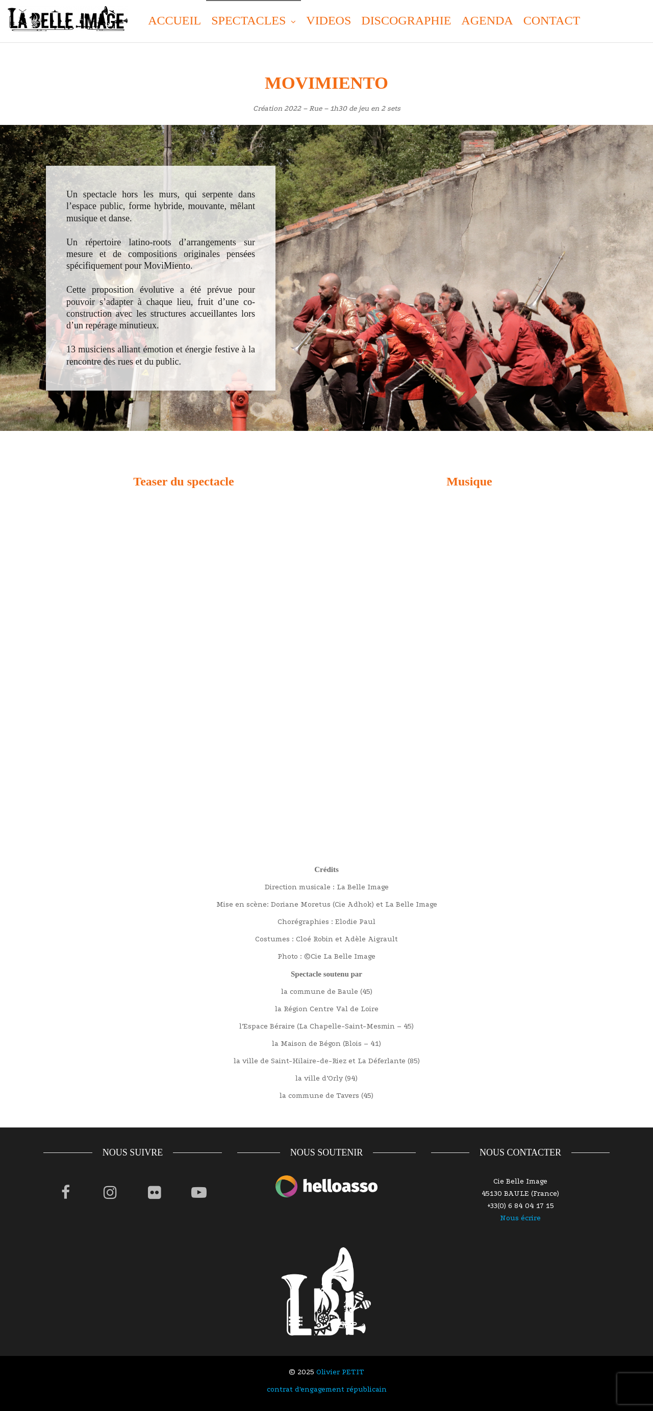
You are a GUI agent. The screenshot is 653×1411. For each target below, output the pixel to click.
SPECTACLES (248, 20)
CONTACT (551, 20)
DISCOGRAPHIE (406, 20)
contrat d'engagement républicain (327, 1389)
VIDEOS (328, 20)
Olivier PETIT (340, 1372)
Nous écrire (520, 1218)
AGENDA (487, 20)
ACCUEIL (174, 20)
